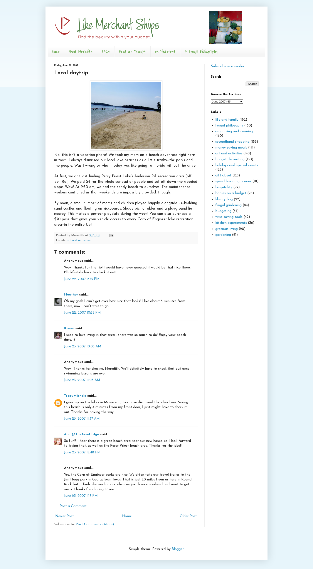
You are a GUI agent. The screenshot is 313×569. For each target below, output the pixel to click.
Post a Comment (73, 506)
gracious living (226, 229)
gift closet (223, 175)
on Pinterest (165, 52)
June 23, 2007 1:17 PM (81, 496)
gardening (223, 235)
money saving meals (231, 147)
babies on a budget (230, 193)
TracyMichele (75, 396)
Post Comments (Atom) (95, 524)
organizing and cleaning (234, 131)
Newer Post (64, 516)
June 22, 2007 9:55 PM (81, 279)
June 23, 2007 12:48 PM (82, 452)
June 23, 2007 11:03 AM (82, 380)
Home (55, 52)
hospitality (223, 187)
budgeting (223, 211)
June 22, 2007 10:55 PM (82, 312)
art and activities (79, 240)
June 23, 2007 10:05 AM (82, 346)
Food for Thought (132, 52)
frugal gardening (228, 205)
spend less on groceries (233, 181)
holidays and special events (236, 165)
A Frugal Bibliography (201, 52)
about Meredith (81, 52)
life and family (226, 119)
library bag (224, 199)
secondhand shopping (232, 142)
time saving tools (228, 217)
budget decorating (229, 159)
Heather (71, 294)
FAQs (106, 52)
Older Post (188, 516)
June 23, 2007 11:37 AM (82, 418)
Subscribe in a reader (227, 66)
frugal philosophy (229, 125)
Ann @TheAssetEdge (81, 434)
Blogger (177, 549)
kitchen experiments (231, 223)
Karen (69, 328)
